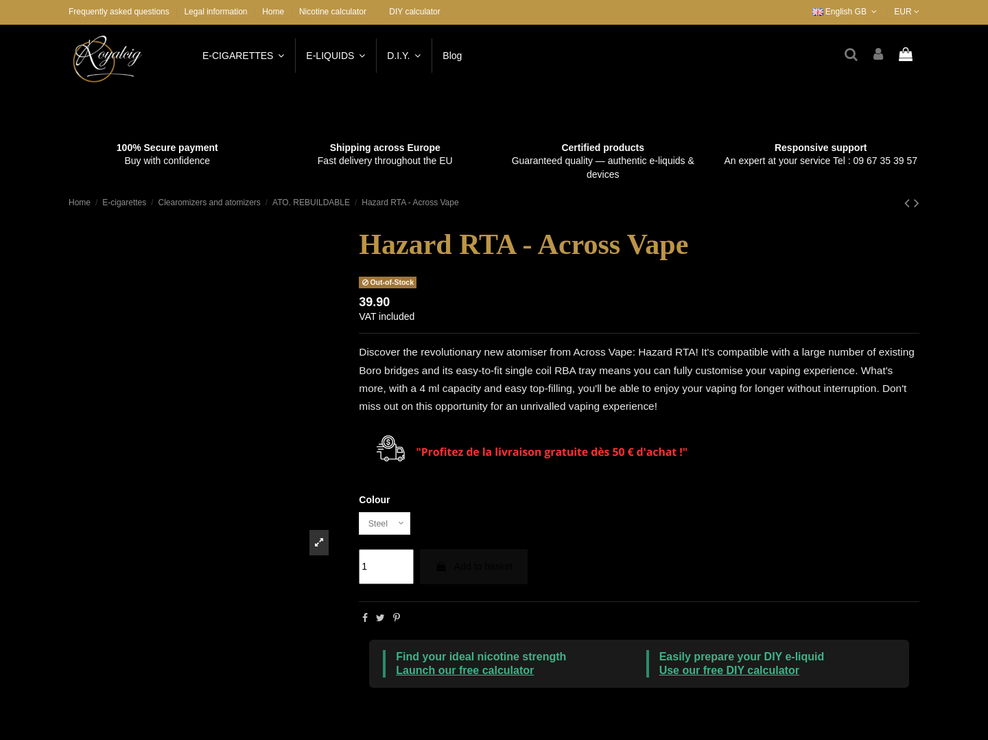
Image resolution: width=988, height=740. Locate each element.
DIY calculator (414, 11)
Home (273, 11)
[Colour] (387, 524)
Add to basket (474, 569)
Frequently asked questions (120, 11)
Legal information (216, 11)
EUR (906, 11)
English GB (846, 11)
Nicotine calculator (332, 11)
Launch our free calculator (465, 673)
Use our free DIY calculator (729, 673)
